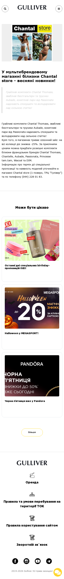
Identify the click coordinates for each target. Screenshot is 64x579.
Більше (32, 432)
